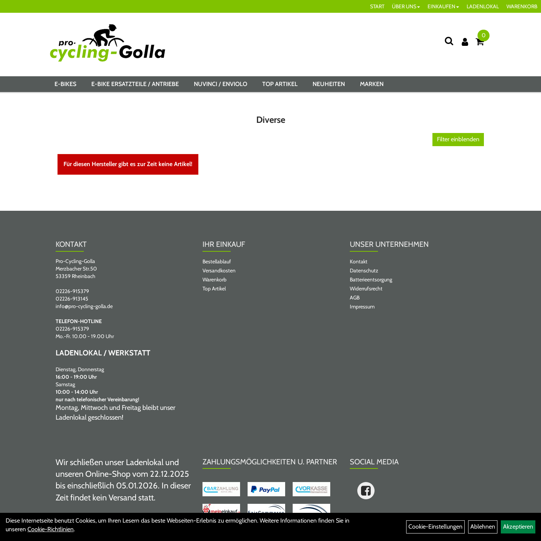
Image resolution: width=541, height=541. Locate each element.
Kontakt (358, 261)
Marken (372, 84)
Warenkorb (214, 279)
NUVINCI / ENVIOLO (220, 84)
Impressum (362, 306)
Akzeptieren (518, 526)
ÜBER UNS (406, 6)
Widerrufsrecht (366, 288)
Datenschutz (364, 270)
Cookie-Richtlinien (50, 529)
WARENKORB (521, 6)
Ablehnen (482, 526)
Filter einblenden (458, 139)
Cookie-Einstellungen (435, 526)
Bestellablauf (216, 261)
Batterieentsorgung (371, 279)
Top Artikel (280, 84)
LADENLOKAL (483, 6)
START (377, 6)
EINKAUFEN (443, 6)
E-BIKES (65, 84)
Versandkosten (219, 270)
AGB (355, 297)
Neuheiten (329, 84)
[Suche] (449, 40)
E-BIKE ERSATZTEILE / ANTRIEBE (135, 84)
